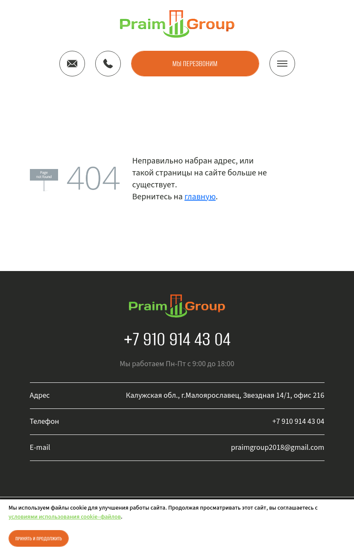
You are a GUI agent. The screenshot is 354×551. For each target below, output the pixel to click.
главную (200, 197)
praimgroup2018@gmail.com (278, 447)
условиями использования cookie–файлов (65, 517)
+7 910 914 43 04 (177, 339)
